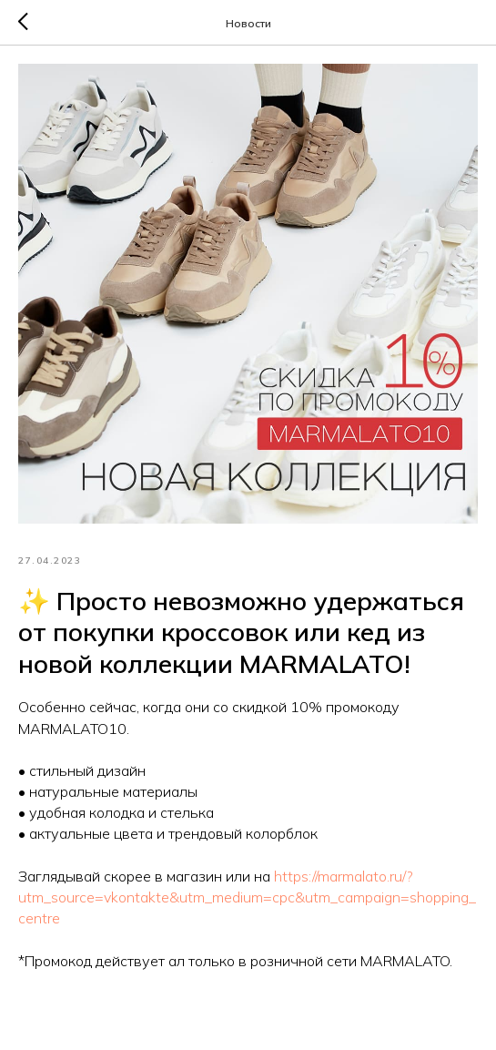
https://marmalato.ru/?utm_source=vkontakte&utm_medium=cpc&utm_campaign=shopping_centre (247, 897)
